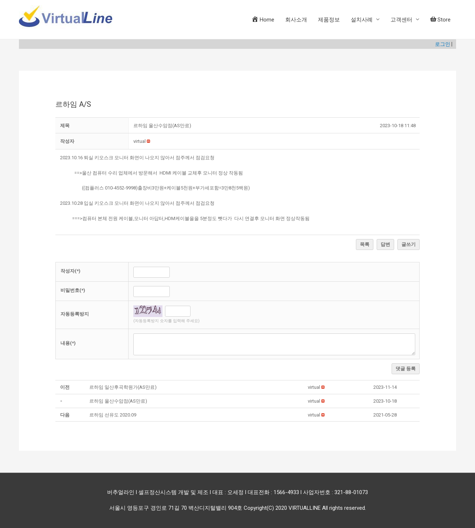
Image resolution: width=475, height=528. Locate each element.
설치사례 (362, 19)
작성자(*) (70, 271)
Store (440, 19)
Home (262, 19)
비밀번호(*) (72, 290)
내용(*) (68, 343)
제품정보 (329, 19)
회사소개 (296, 19)
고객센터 (401, 19)
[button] (139, 141)
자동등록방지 (74, 314)
